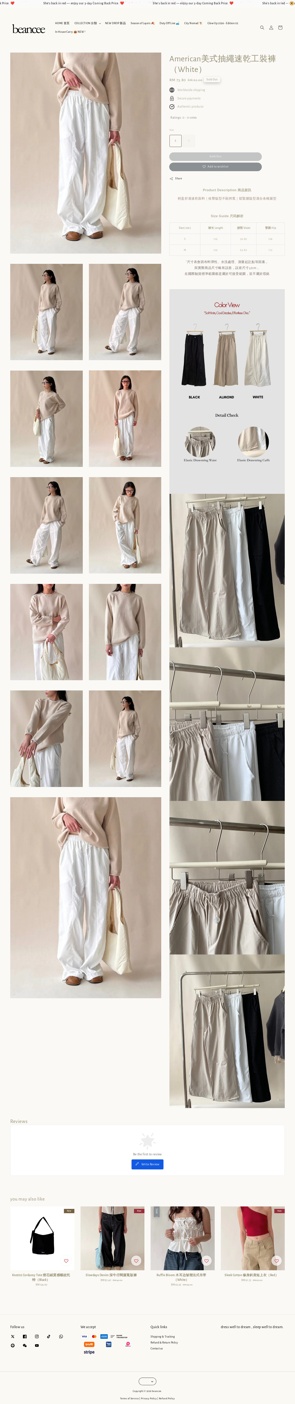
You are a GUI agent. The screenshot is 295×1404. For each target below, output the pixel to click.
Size (171, 130)
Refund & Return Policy (164, 1342)
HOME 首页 (62, 23)
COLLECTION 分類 (86, 23)
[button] (262, 27)
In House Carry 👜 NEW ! (70, 31)
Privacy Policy (149, 1398)
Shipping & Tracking (163, 1336)
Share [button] (175, 179)
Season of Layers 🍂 (143, 23)
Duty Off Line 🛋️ (169, 23)
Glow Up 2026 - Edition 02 (223, 23)
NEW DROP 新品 (115, 23)
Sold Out (216, 156)
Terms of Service (129, 1398)
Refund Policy (167, 1398)
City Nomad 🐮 (193, 23)
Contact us (157, 1348)
